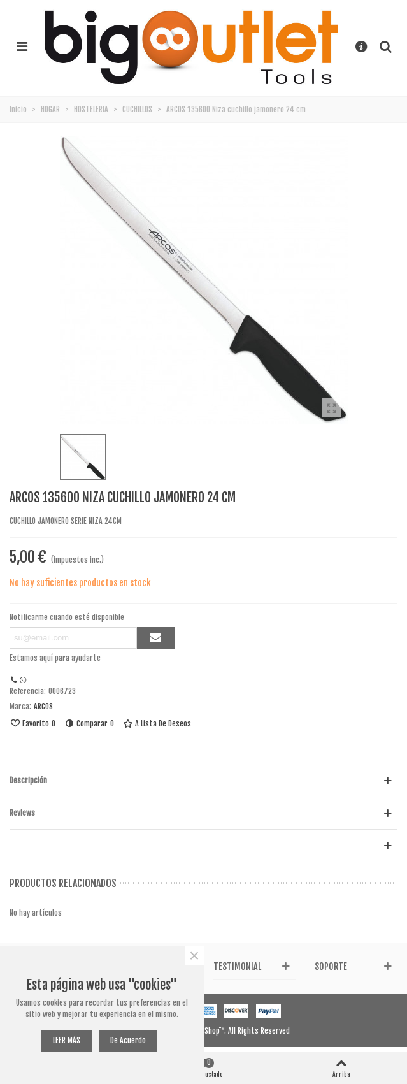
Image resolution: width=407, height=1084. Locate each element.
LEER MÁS (66, 1040)
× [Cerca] (194, 955)
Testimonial (237, 966)
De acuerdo (128, 1040)
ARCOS (43, 706)
